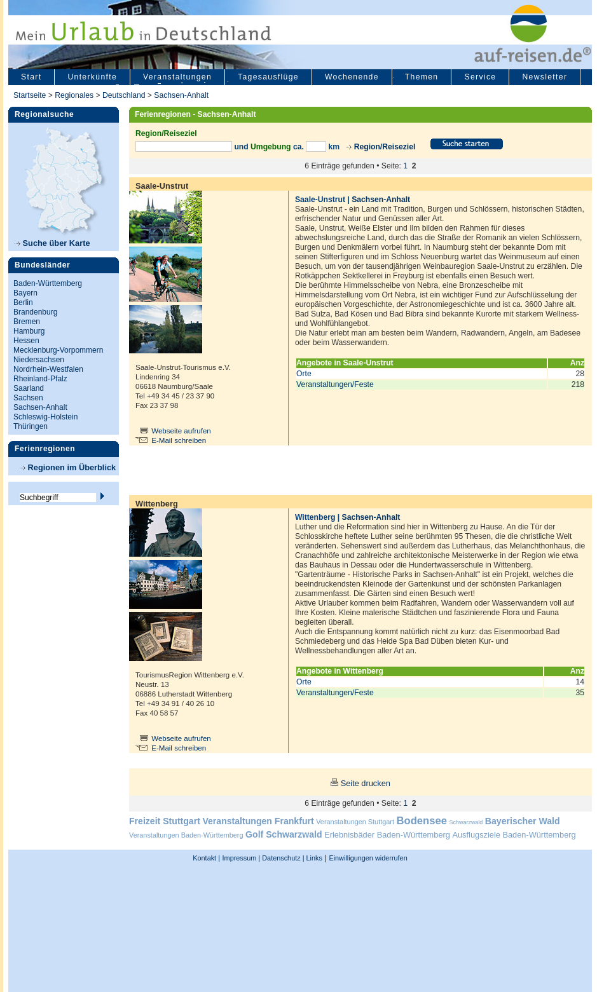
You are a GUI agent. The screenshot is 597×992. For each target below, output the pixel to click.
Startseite (29, 95)
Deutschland (124, 95)
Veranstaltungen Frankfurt (257, 821)
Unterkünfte (92, 76)
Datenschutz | (282, 858)
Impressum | (242, 858)
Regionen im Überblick (68, 467)
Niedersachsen (38, 359)
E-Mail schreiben (178, 440)
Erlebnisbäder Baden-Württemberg (387, 834)
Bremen (26, 321)
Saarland (28, 388)
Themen (422, 76)
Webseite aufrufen (181, 431)
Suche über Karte (52, 243)
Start (31, 76)
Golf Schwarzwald (283, 834)
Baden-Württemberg (47, 283)
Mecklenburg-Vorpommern (58, 350)
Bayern (25, 293)
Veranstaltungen (177, 76)
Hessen (26, 340)
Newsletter (544, 76)
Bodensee (422, 821)
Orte (304, 373)
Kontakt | (206, 858)
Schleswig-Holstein (45, 416)
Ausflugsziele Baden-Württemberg (513, 834)
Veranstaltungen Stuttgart (355, 822)
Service (480, 76)
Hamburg (29, 331)
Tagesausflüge (268, 76)
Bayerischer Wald (522, 821)
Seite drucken (365, 783)
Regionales (74, 95)
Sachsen (28, 397)
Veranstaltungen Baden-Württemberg (186, 835)
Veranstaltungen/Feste (335, 384)
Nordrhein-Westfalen (48, 369)
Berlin (23, 302)
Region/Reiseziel (385, 146)
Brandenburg (35, 312)
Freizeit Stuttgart (164, 821)
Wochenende (352, 76)
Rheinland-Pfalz (40, 378)
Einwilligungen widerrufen (368, 858)
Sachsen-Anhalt (181, 95)
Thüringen (30, 426)
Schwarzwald (466, 822)
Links (313, 858)
